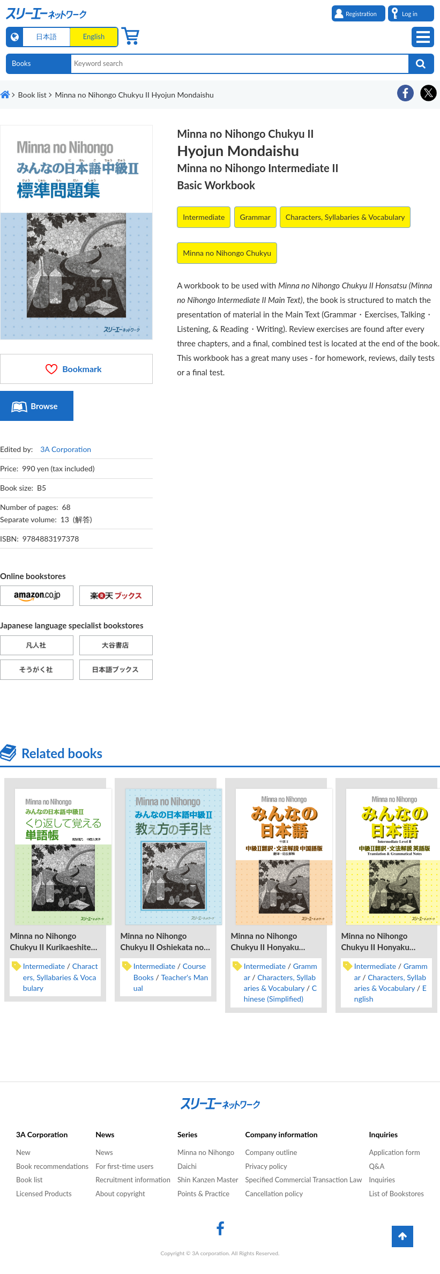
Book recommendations (52, 1166)
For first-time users (124, 1166)
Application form (394, 1152)
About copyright (120, 1193)
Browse (44, 406)
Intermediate (204, 216)
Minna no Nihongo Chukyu (227, 252)
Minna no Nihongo (205, 1152)
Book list (29, 1179)
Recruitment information (132, 1179)
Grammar (255, 216)
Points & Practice (203, 1193)
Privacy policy (266, 1166)
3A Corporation (65, 449)
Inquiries (382, 1179)
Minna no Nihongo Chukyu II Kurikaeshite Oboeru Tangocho (50, 947)
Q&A (376, 1166)
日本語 (46, 36)
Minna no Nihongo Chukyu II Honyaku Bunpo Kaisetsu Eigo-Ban (386, 947)
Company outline (271, 1152)
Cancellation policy (274, 1193)
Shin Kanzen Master (207, 1179)
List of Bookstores (396, 1193)
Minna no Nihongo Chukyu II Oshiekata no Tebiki (162, 947)
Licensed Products (44, 1193)
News (104, 1152)
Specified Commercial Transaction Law (303, 1179)
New (23, 1152)
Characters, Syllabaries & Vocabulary (345, 216)
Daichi (187, 1166)
